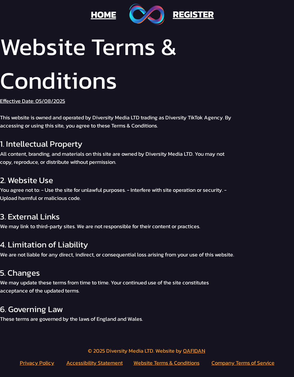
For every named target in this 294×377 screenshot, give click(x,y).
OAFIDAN (194, 351)
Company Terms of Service (243, 363)
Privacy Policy (37, 363)
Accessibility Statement (94, 363)
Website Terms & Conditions (167, 363)
